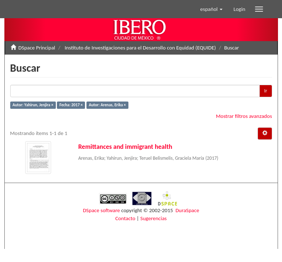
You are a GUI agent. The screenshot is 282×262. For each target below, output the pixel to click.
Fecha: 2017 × (71, 104)
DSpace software (101, 210)
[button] (211, 9)
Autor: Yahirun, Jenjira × (32, 104)
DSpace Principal (36, 47)
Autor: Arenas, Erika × (107, 104)
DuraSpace (187, 210)
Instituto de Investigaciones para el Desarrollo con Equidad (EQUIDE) (140, 47)
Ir (265, 91)
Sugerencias (153, 218)
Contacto (125, 218)
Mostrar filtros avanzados (244, 116)
